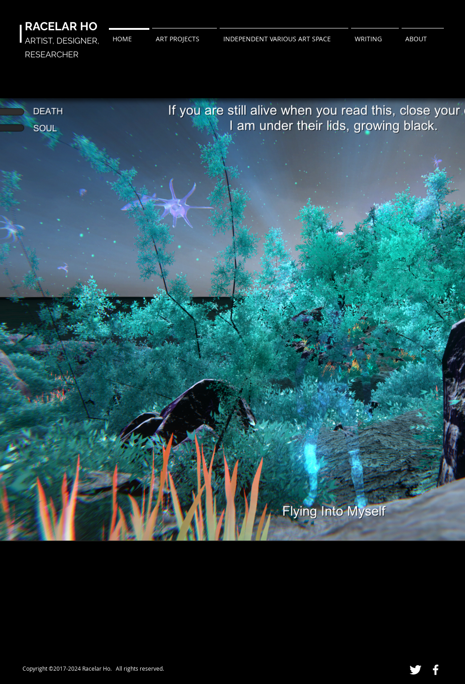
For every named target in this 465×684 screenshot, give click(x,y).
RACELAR (51, 26)
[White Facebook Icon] (435, 670)
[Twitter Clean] (415, 670)
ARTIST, (41, 40)
